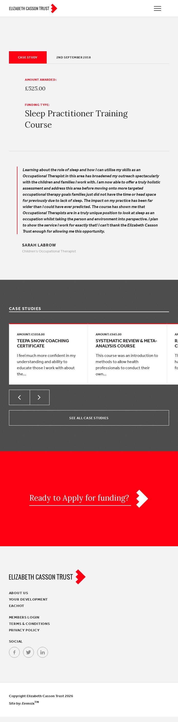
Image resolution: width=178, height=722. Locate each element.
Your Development (28, 604)
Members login (24, 622)
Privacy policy (24, 635)
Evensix (30, 708)
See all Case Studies (89, 423)
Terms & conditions (29, 629)
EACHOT (16, 611)
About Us (18, 598)
